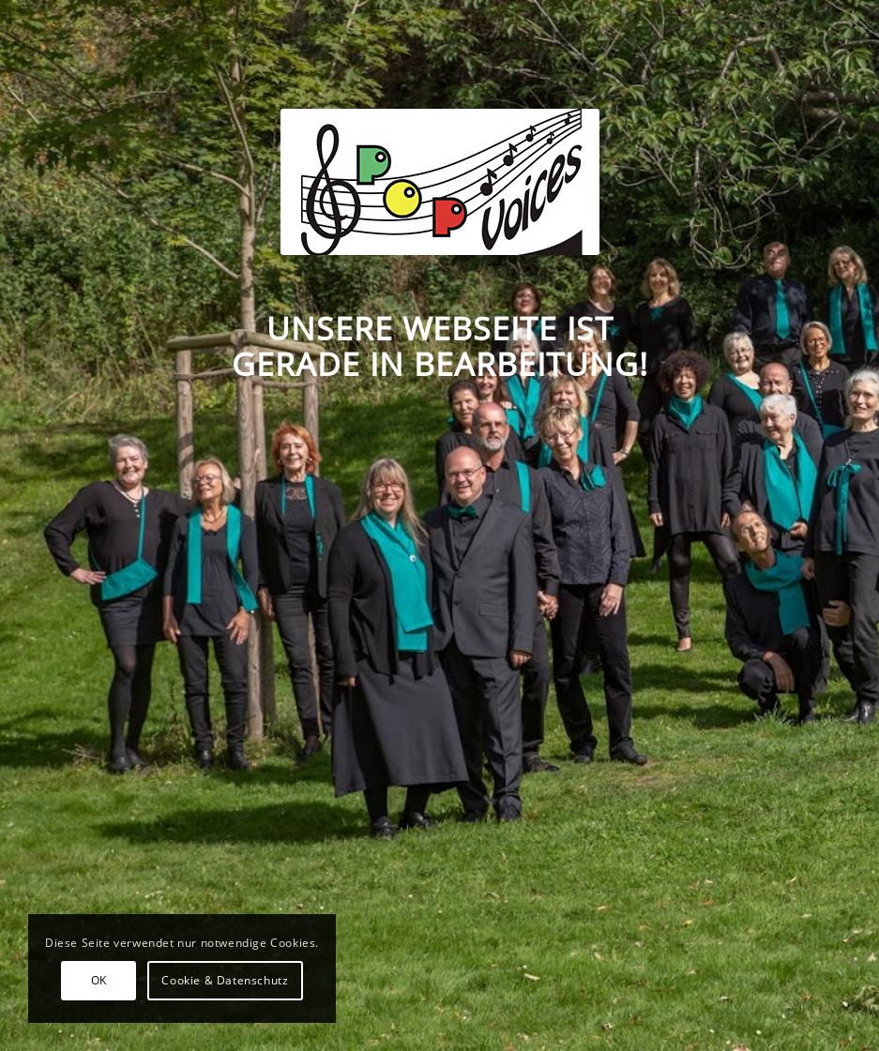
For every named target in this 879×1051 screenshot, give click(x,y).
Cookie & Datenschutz (224, 980)
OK (99, 980)
